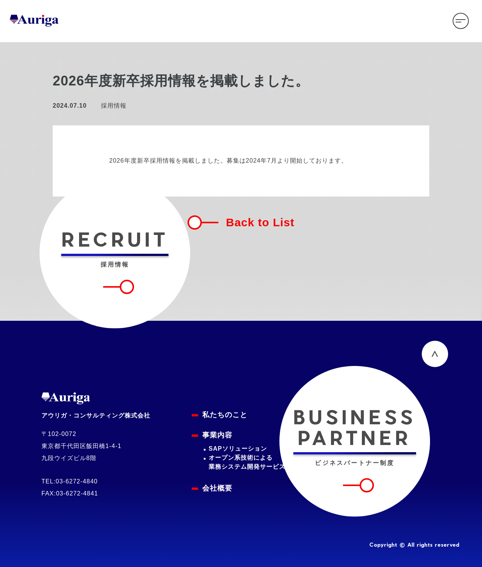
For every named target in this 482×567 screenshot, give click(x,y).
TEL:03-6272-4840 (69, 481)
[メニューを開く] (461, 21)
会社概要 (217, 488)
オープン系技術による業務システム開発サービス (247, 462)
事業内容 (217, 435)
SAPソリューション (238, 448)
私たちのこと (224, 414)
